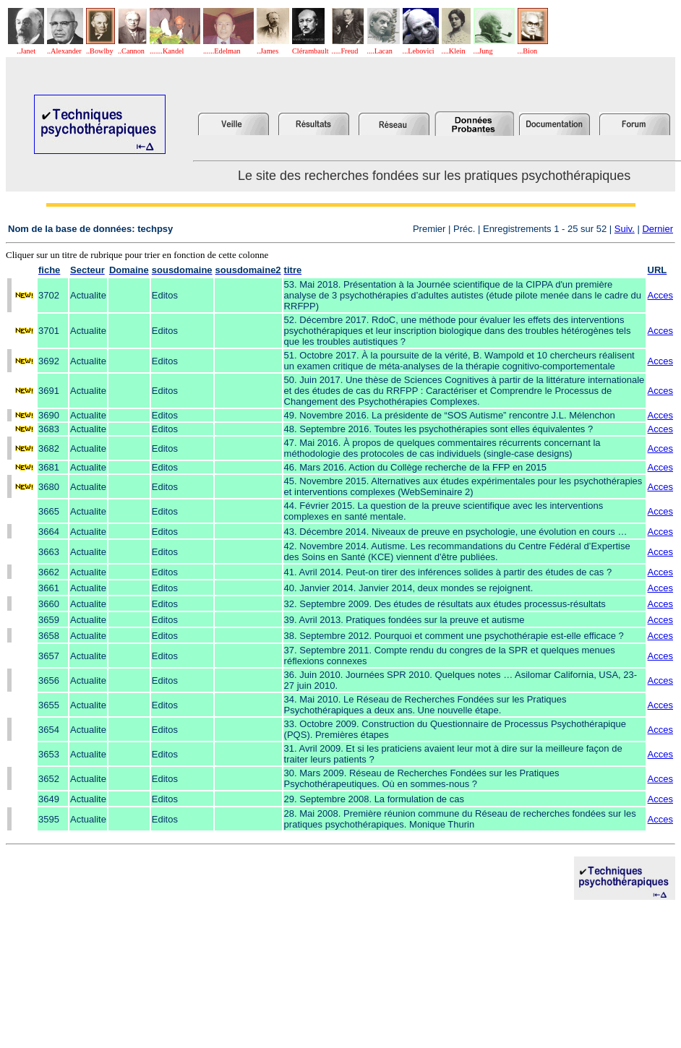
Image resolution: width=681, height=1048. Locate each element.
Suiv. (624, 228)
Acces (660, 295)
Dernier (657, 228)
